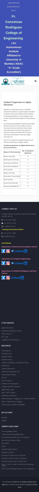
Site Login (5, 337)
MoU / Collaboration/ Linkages (12, 402)
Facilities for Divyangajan (10, 384)
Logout (4, 420)
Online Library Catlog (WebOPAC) (13, 434)
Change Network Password (11, 387)
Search (13, 10)
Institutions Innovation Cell (10, 372)
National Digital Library (9, 449)
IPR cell (4, 378)
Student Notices (7, 360)
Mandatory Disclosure (9, 396)
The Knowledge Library (9, 431)
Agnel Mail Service (8, 328)
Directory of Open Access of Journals (14, 458)
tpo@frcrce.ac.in (9, 236)
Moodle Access (7, 354)
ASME (4, 446)
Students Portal (7, 357)
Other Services (6, 334)
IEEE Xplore (5, 443)
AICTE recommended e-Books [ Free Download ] (18, 469)
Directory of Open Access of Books (13, 455)
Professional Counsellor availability (13, 405)
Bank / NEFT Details (8, 393)
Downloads (5, 366)
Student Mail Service (13, 7)
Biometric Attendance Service (11, 331)
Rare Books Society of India (11, 440)
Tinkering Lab (6, 351)
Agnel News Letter (8, 390)
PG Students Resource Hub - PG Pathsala (15, 437)
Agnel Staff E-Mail (13, 3)
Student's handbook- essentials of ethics (15, 363)
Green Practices (7, 381)
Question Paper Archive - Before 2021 (14, 461)
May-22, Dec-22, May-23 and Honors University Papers (18, 465)
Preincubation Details (9, 375)
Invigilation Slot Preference (11, 340)
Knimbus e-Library (8, 452)
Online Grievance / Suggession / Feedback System (18, 399)
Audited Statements (8, 369)
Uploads (4, 417)
